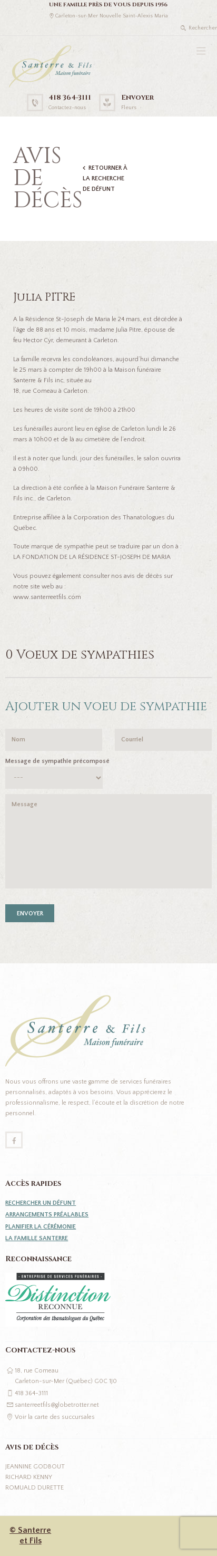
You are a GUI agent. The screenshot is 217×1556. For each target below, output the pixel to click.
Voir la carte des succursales (55, 1417)
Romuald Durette (34, 1487)
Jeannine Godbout (35, 1466)
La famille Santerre (36, 1238)
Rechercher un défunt (40, 1203)
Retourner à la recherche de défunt (105, 178)
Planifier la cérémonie (40, 1226)
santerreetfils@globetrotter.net (57, 1405)
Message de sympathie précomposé (57, 761)
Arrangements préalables (46, 1214)
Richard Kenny (28, 1477)
